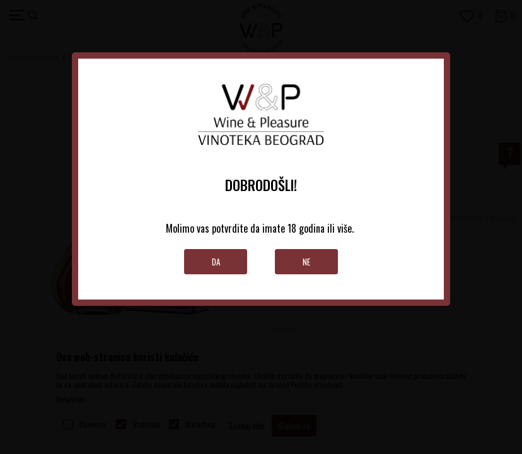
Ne (306, 261)
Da (216, 261)
